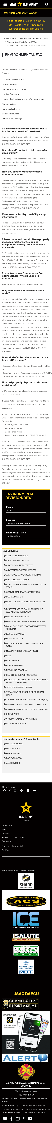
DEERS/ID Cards (14, 597)
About (15, 38)
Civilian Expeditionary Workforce (32, 1105)
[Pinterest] (21, 791)
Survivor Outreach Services (14, 1099)
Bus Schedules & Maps (18, 580)
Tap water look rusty (11, 109)
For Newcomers (14, 744)
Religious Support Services (21, 675)
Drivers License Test (17, 617)
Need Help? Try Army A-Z (12, 846)
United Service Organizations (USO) (26, 704)
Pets (8, 656)
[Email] (34, 791)
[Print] (28, 791)
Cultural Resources (10, 114)
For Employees (14, 758)
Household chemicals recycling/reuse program (23, 99)
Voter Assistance (16, 723)
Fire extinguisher (9, 104)
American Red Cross (17, 556)
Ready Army (7, 841)
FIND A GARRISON (26, 1095)
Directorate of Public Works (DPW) (22, 42)
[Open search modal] (47, 4)
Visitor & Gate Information (21, 719)
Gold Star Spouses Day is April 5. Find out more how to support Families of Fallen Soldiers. (26, 24)
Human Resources (9, 1105)
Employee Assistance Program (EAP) (25, 621)
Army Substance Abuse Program (23, 575)
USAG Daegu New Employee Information (27, 709)
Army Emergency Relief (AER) (21, 570)
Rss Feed (5, 850)
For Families (13, 748)
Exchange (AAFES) (15, 634)
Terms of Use (7, 833)
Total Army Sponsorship (37, 1099)
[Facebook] (4, 791)
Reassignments (14, 665)
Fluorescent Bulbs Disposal (14, 89)
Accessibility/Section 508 (13, 837)
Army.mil (26, 821)
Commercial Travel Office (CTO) (23, 592)
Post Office (12, 660)
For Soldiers (13, 753)
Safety (5, 1102)
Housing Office (14, 638)
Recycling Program (16, 670)
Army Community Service (19, 565)
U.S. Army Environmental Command (16, 1109)
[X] (10, 791)
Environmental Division (17, 45)
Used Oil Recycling (10, 94)
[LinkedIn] (15, 791)
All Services (13, 763)
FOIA (4, 829)
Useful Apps (12, 714)
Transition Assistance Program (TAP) (27, 699)
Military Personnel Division (22, 651)
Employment (7, 826)
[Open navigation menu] (5, 4)
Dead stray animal (10, 84)
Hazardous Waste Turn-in (13, 79)
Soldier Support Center (19, 687)
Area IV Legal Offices (17, 560)
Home (6, 38)
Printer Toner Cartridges (12, 118)
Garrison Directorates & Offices (34, 38)
